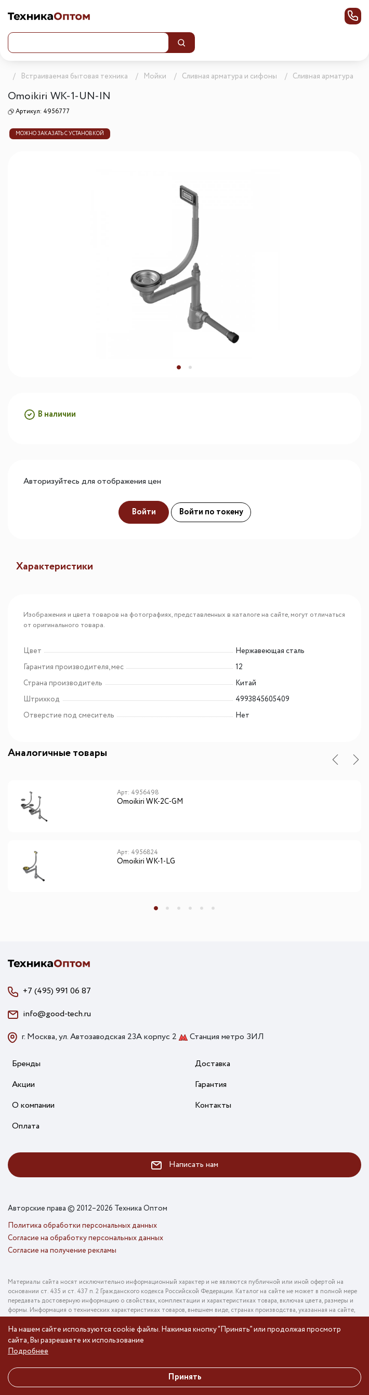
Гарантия (211, 1085)
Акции (23, 1085)
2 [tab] (190, 367)
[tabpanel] (184, 264)
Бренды (26, 1064)
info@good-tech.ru (57, 1014)
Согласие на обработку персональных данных (85, 1238)
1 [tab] (179, 367)
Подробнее (28, 1351)
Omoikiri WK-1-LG (146, 862)
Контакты (213, 1105)
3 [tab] (179, 908)
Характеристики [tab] (54, 566)
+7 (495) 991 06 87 (57, 991)
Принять (185, 1377)
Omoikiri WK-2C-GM (150, 802)
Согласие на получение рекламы (62, 1250)
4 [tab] (190, 908)
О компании (33, 1105)
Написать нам (184, 1165)
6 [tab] (213, 908)
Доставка (212, 1064)
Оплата (25, 1126)
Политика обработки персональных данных (82, 1225)
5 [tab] (202, 908)
